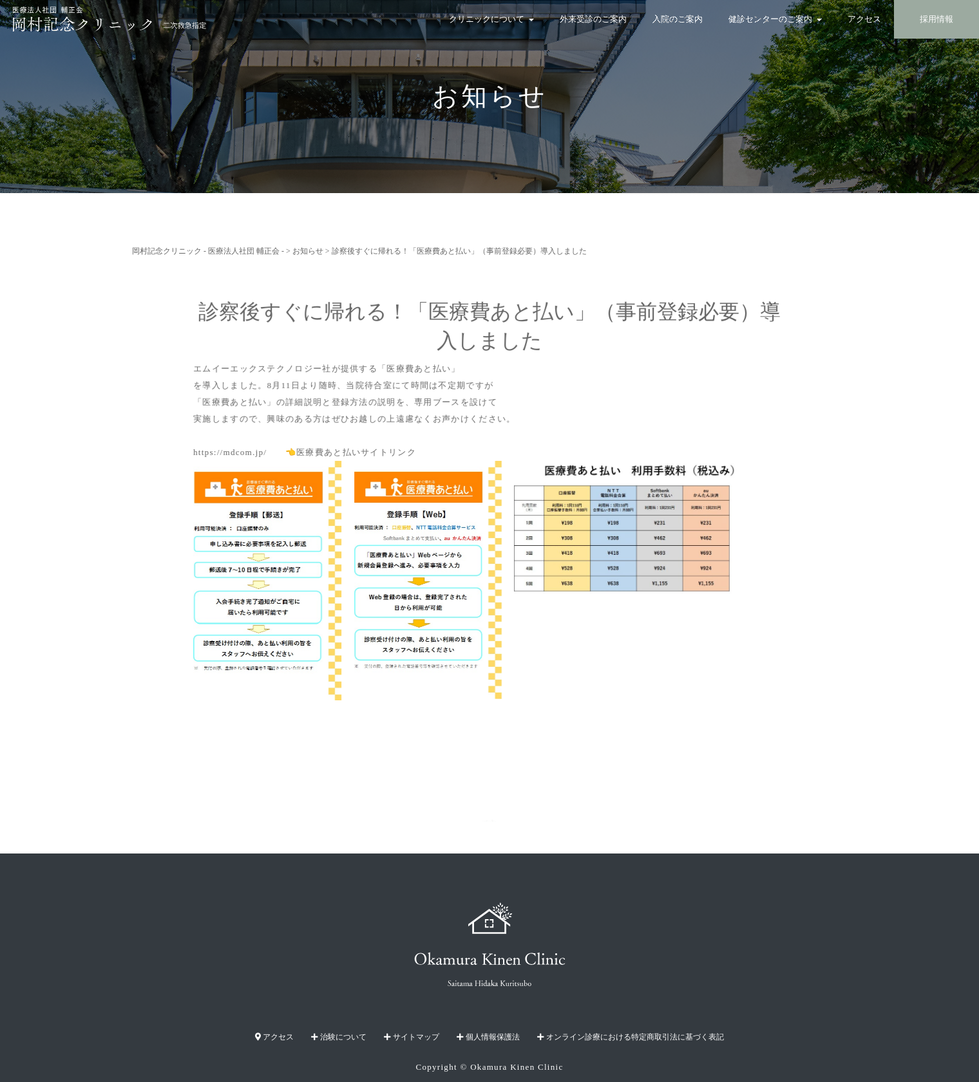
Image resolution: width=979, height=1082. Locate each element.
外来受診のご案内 (593, 19)
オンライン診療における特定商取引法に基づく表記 (630, 1036)
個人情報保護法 (488, 1036)
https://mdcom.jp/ (236, 451)
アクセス (864, 19)
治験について (338, 1036)
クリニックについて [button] (491, 19)
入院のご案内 (677, 19)
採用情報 (936, 19)
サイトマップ (411, 1036)
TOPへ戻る (489, 821)
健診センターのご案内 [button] (775, 19)
